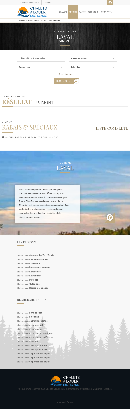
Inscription (106, 12)
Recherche (93, 12)
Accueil (22, 20)
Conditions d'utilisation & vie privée (85, 389)
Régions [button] (73, 12)
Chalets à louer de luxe (36, 20)
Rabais (82, 12)
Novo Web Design (65, 402)
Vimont (57, 20)
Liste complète (112, 128)
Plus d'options (67, 74)
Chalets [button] (63, 12)
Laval (50, 20)
